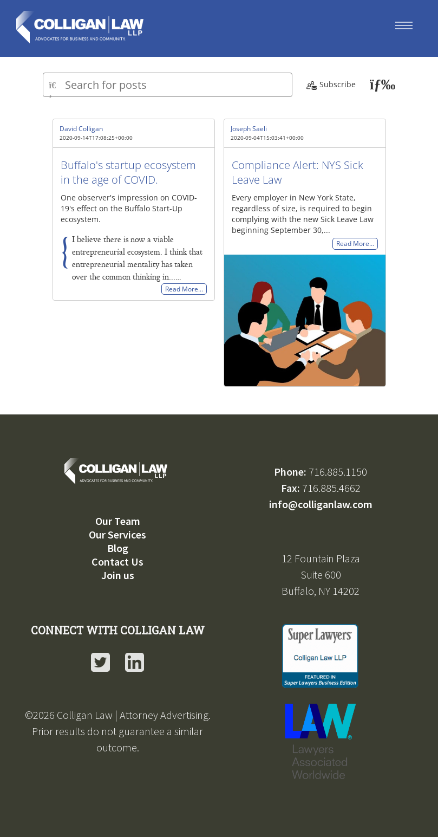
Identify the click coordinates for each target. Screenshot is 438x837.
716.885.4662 (331, 488)
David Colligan (81, 128)
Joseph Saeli (249, 128)
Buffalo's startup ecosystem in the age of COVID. (128, 172)
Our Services (117, 534)
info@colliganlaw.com (320, 504)
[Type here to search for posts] (168, 85)
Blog (117, 548)
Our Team (117, 521)
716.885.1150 (338, 471)
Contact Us (117, 561)
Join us (117, 575)
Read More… (184, 289)
